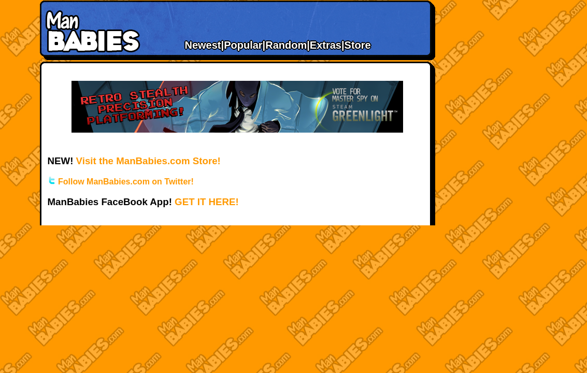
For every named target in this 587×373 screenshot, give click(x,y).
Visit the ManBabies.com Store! (148, 160)
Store (358, 45)
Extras (325, 45)
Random (286, 45)
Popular (243, 45)
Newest (203, 45)
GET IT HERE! (207, 201)
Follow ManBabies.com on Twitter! (121, 181)
